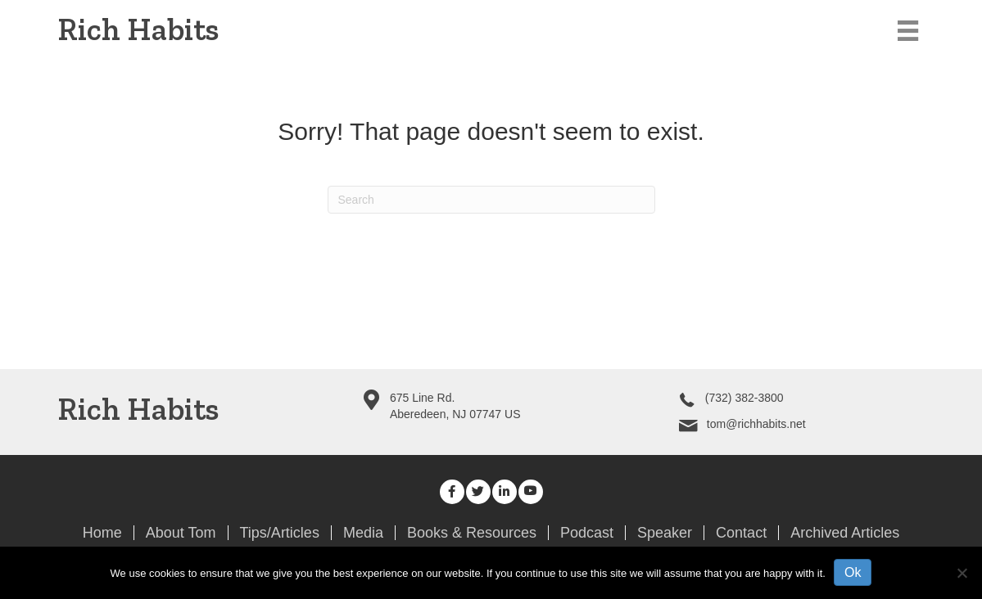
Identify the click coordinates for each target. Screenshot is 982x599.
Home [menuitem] (102, 532)
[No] (961, 573)
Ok (852, 572)
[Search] (491, 200)
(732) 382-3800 (744, 397)
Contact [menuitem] (741, 532)
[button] (452, 492)
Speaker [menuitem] (664, 532)
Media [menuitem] (363, 532)
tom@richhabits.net (756, 423)
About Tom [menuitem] (181, 532)
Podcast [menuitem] (586, 532)
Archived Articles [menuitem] (844, 532)
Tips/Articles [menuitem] (279, 532)
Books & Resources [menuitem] (471, 532)
